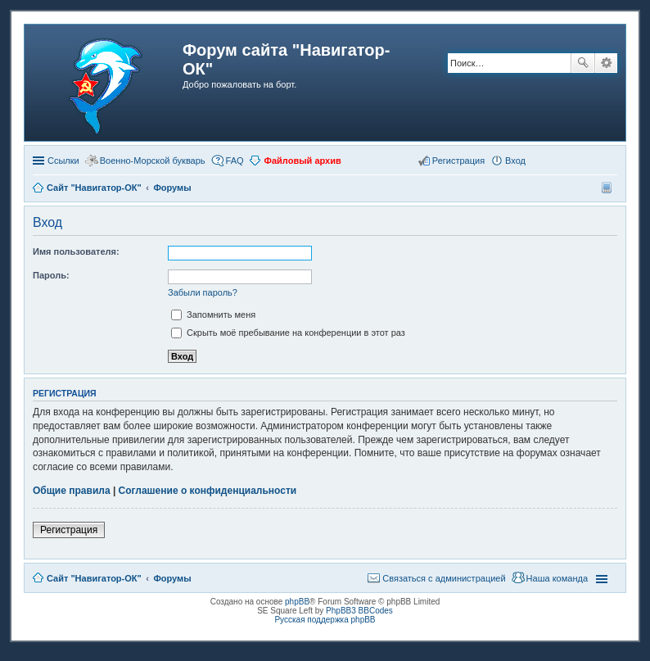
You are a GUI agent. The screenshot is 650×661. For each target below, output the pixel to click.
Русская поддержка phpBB (324, 619)
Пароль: (51, 275)
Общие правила (72, 490)
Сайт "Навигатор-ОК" (94, 578)
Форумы (172, 578)
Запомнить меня (213, 314)
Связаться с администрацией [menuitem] (443, 578)
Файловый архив (302, 160)
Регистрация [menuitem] (458, 160)
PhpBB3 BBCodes (359, 610)
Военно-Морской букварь (152, 160)
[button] (537, 159)
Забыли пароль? (202, 292)
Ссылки (63, 160)
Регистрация (68, 530)
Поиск (583, 63)
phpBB (297, 601)
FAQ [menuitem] (235, 160)
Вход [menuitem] (515, 160)
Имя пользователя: (76, 251)
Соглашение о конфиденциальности (208, 490)
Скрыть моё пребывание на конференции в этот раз (288, 332)
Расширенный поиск (606, 63)
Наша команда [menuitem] (557, 578)
